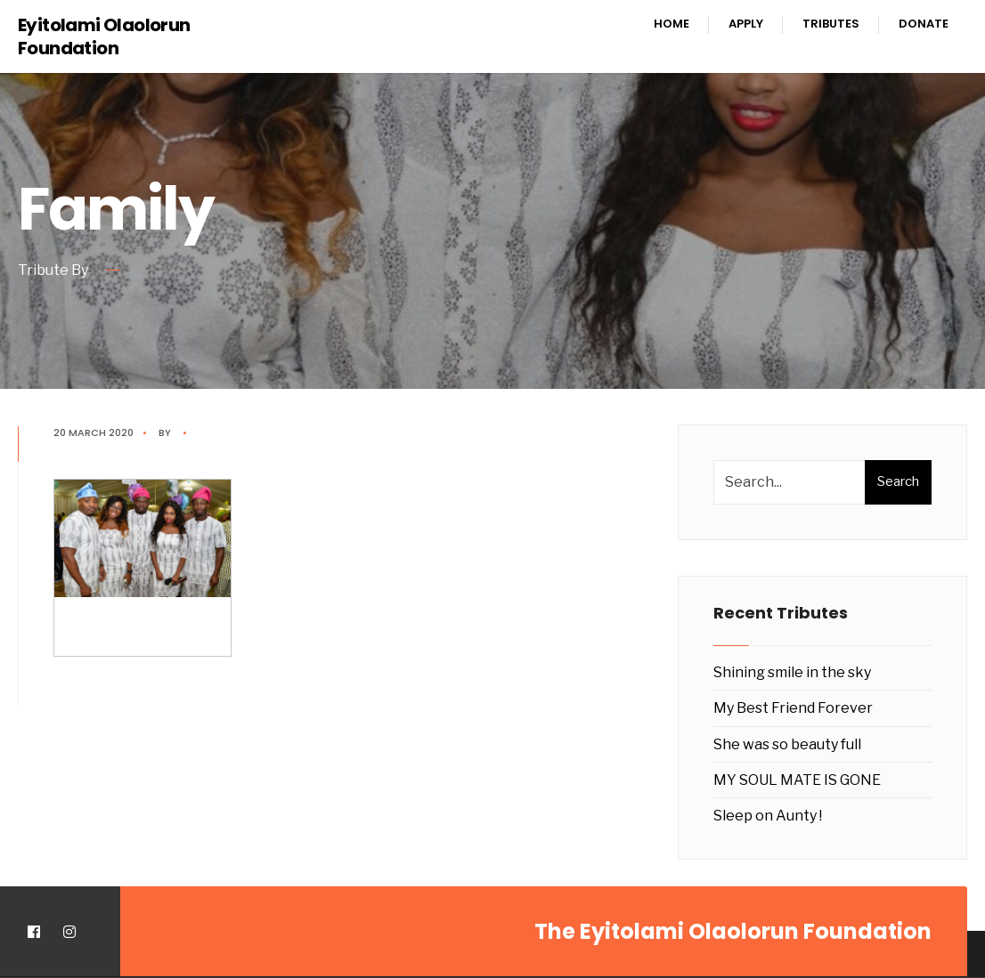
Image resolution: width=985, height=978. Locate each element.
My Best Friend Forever (793, 707)
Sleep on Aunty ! (767, 815)
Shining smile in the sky (792, 672)
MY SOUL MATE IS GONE (797, 780)
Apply (746, 23)
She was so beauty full (787, 744)
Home (671, 23)
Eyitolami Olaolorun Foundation (104, 36)
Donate (923, 23)
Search (898, 481)
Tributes (830, 23)
